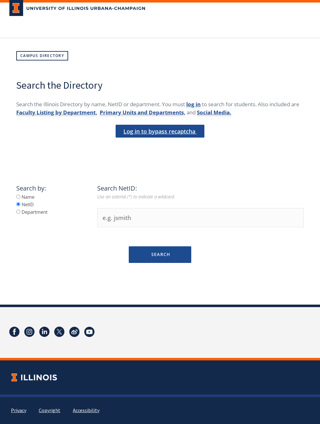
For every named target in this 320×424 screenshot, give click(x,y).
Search (159, 254)
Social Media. (214, 112)
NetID (25, 204)
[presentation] (160, 148)
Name (25, 197)
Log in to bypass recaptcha (160, 131)
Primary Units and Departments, (142, 112)
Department (32, 212)
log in (193, 104)
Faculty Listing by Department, (56, 112)
